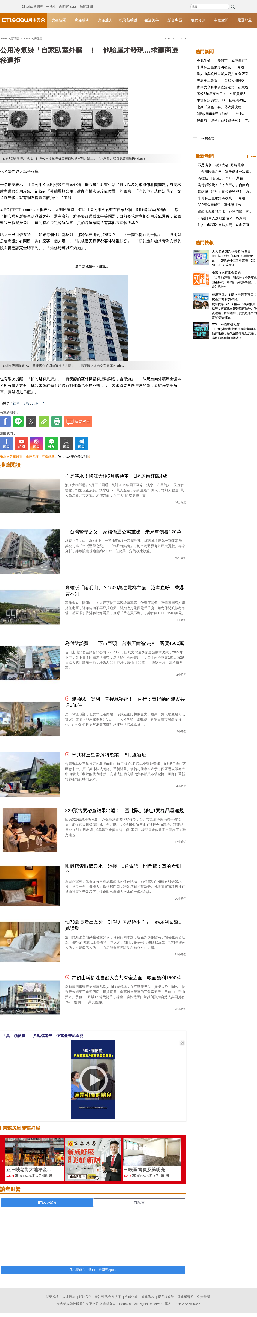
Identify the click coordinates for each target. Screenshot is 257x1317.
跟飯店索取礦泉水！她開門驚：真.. (224, 211)
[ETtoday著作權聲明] (73, 456)
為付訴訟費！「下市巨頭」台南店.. (224, 185)
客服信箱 (131, 1297)
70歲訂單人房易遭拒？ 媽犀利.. (223, 218)
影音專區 (174, 20)
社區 (16, 403)
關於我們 (85, 1297)
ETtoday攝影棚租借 (226, 324)
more (252, 156)
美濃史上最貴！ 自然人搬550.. (221, 80)
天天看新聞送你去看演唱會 (231, 251)
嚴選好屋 (244, 20)
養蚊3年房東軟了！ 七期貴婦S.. (222, 94)
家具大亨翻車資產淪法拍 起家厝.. (223, 87)
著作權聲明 (186, 1297)
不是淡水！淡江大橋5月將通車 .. (224, 165)
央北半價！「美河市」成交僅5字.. (223, 60)
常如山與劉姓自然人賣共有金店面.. (223, 74)
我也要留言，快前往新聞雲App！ (93, 1270)
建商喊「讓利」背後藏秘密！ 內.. (223, 120)
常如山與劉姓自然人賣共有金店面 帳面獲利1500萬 (126, 977)
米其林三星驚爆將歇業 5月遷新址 (109, 754)
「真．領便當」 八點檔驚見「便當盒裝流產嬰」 (44, 1036)
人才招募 (68, 1297)
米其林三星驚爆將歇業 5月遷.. (221, 67)
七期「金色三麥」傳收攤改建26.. (222, 107)
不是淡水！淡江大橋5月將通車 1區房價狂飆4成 (116, 476)
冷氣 (25, 403)
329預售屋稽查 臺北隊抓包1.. (221, 205)
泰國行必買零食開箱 (226, 273)
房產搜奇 (82, 20)
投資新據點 (128, 20)
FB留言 (139, 1202)
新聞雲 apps (68, 2)
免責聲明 (203, 1297)
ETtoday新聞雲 (32, 2)
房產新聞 (58, 20)
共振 (35, 403)
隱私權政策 (166, 1297)
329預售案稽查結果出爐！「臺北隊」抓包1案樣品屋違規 (124, 810)
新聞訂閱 (86, 2)
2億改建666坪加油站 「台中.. (220, 114)
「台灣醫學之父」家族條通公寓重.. (224, 171)
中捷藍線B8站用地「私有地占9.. (221, 100)
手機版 (51, 2)
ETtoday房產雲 (23, 20)
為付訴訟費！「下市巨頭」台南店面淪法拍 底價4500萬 (124, 643)
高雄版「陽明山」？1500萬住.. (221, 178)
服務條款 (147, 1297)
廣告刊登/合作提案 (107, 1297)
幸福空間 (221, 20)
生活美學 (151, 20)
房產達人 (105, 20)
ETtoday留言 (47, 1202)
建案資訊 (198, 20)
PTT (45, 403)
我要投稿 (52, 1297)
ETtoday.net (124, 1304)
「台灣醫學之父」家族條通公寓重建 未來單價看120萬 (123, 531)
